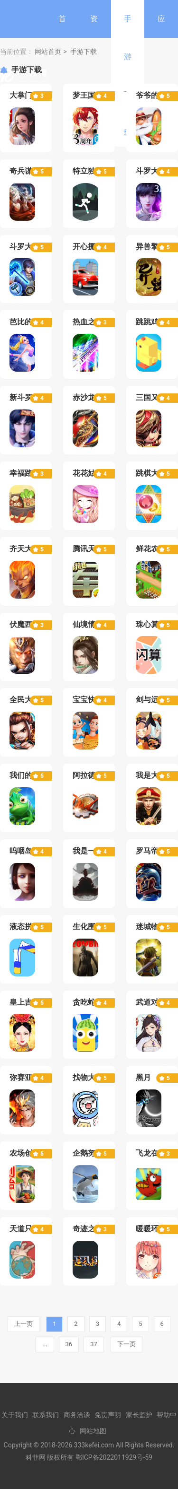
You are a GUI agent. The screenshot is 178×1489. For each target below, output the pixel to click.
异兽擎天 (151, 246)
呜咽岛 (20, 850)
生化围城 (88, 926)
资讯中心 (94, 75)
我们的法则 (28, 775)
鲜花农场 (151, 548)
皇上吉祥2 (26, 1002)
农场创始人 (28, 1153)
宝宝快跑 (88, 699)
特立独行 (88, 170)
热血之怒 (88, 321)
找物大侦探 (92, 1077)
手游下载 (127, 75)
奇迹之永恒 (92, 1228)
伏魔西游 (24, 624)
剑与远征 (151, 699)
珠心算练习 (155, 624)
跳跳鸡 (147, 321)
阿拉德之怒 (92, 775)
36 (69, 1344)
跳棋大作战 (155, 473)
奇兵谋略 (24, 170)
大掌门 (20, 95)
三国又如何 (155, 397)
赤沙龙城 (88, 397)
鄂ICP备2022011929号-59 (113, 1457)
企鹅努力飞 (92, 1153)
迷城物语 (151, 926)
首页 (62, 37)
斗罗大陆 (24, 246)
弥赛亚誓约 (28, 1077)
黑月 (143, 1077)
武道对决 (151, 1002)
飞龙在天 (151, 1153)
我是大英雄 (155, 775)
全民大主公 (28, 699)
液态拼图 (24, 926)
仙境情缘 (88, 624)
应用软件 (161, 75)
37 (93, 1344)
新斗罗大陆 (28, 397)
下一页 (126, 1344)
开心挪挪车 (92, 246)
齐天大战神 (28, 548)
